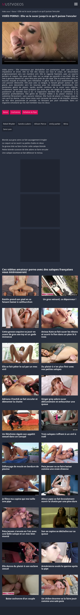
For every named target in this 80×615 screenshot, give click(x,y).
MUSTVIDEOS (13, 4)
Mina (66, 124)
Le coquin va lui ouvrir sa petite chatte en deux (23, 143)
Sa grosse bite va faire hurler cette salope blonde (24, 146)
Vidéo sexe (6, 11)
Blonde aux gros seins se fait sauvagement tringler (24, 140)
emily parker (54, 124)
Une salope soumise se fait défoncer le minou (22, 153)
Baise (14, 11)
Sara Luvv (7, 129)
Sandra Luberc (24, 124)
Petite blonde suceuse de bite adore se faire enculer (25, 150)
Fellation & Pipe (30, 112)
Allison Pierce (40, 124)
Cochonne (15, 112)
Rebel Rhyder (9, 124)
